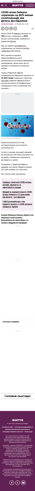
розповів (5, 81)
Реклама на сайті (7, 427)
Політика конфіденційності (24, 427)
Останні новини (11, 322)
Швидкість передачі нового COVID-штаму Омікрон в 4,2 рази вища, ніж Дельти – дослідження (17, 194)
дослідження (20, 46)
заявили (4, 167)
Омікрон (17, 33)
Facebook (23, 223)
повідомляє (6, 51)
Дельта (13, 41)
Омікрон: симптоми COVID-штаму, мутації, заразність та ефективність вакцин (17, 185)
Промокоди (28, 431)
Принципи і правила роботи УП (13, 431)
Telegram (12, 223)
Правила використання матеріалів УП (17, 429)
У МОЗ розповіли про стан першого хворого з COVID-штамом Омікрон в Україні (17, 204)
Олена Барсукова (7, 24)
